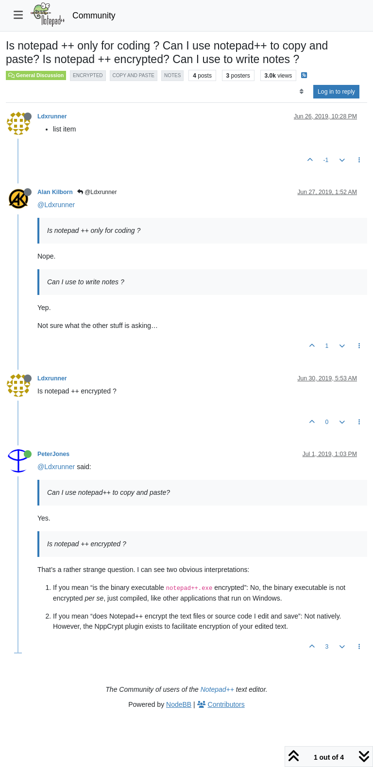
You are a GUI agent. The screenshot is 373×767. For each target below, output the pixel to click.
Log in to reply (336, 91)
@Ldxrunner (97, 192)
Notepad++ (217, 689)
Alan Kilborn (55, 192)
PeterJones (53, 454)
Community (94, 15)
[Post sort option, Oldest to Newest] (301, 91)
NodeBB (178, 704)
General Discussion (36, 75)
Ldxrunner (52, 116)
